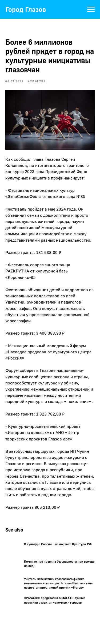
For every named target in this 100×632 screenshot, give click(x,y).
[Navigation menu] (91, 9)
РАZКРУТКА (17, 271)
